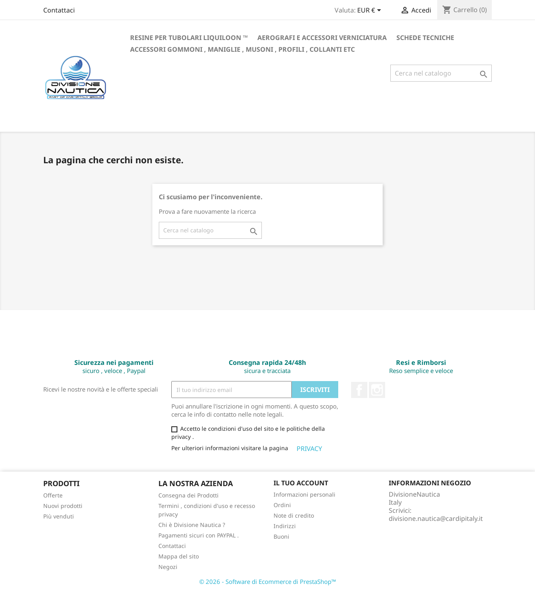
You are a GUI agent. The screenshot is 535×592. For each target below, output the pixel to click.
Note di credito (294, 515)
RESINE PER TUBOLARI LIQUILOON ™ (189, 37)
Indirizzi (285, 526)
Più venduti (58, 516)
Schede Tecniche (425, 37)
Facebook (359, 390)
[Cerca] (441, 73)
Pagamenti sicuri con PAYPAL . (198, 535)
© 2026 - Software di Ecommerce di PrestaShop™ (267, 581)
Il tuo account (301, 482)
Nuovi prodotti (62, 506)
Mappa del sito (178, 556)
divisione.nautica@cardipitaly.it (436, 518)
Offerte (53, 495)
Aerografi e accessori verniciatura (322, 37)
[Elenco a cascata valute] (370, 11)
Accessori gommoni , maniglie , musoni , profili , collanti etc (242, 49)
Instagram (377, 390)
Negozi (167, 567)
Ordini (282, 505)
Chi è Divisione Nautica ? (191, 525)
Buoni (281, 536)
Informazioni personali (304, 494)
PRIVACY (310, 448)
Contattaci (59, 10)
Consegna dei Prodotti (188, 495)
